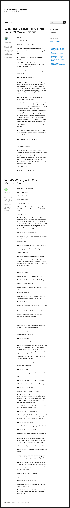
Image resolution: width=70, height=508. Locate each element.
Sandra (10, 204)
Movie (8, 50)
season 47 (6, 51)
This (10, 205)
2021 (5, 44)
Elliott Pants (9, 200)
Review (11, 50)
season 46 (6, 205)
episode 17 (6, 201)
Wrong (8, 208)
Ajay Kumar (6, 40)
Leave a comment (8, 57)
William (9, 207)
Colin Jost (6, 47)
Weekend (6, 54)
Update (8, 53)
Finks (7, 48)
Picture (11, 203)
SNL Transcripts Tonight (15, 10)
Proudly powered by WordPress (22, 502)
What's (5, 207)
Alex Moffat (9, 46)
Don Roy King (7, 192)
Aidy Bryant (9, 197)
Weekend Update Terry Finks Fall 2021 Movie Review (24, 30)
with (5, 208)
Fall (5, 48)
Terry (10, 51)
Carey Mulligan (7, 199)
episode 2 (11, 47)
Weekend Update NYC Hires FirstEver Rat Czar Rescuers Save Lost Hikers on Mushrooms (58, 55)
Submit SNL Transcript (55, 41)
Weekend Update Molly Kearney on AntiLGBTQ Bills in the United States (58, 59)
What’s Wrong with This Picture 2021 (21, 182)
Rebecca (6, 204)
